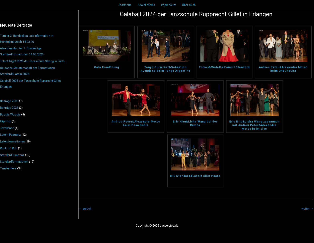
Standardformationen (14, 161)
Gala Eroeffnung (106, 67)
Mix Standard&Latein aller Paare (195, 175)
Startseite (125, 5)
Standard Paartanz (12, 155)
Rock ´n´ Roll (8, 148)
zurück (85, 208)
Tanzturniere (8, 168)
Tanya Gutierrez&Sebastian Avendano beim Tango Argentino (165, 69)
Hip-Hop (5, 121)
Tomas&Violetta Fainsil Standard (224, 67)
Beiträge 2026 (9, 108)
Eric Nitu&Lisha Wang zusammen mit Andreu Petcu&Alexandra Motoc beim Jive (254, 125)
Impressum (168, 5)
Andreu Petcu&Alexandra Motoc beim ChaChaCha (283, 69)
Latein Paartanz (10, 134)
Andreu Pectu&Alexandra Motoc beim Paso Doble (136, 123)
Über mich (189, 5)
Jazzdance (7, 128)
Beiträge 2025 (9, 101)
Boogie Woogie (10, 114)
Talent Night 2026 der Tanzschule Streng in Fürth (32, 61)
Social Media (146, 5)
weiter (307, 208)
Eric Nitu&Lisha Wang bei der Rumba (195, 123)
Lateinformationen (12, 141)
